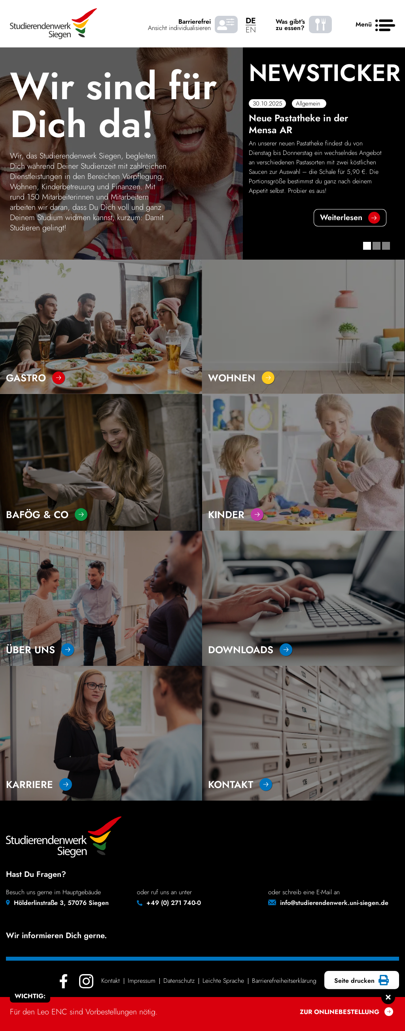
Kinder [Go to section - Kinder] (235, 514)
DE (251, 20)
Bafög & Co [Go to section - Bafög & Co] (46, 514)
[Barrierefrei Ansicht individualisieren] (226, 25)
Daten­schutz (179, 980)
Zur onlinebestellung (339, 1011)
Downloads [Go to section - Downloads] (250, 650)
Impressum (141, 980)
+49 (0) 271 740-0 (173, 902)
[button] (367, 246)
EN (251, 30)
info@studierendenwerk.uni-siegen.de (334, 902)
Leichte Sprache (223, 980)
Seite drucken (360, 981)
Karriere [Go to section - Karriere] (39, 784)
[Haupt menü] (385, 25)
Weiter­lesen (341, 217)
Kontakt (110, 980)
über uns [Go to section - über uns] (40, 650)
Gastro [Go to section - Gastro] (35, 378)
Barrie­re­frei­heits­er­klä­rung (284, 980)
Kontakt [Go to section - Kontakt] (240, 784)
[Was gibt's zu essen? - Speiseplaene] (320, 25)
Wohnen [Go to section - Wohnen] (241, 378)
